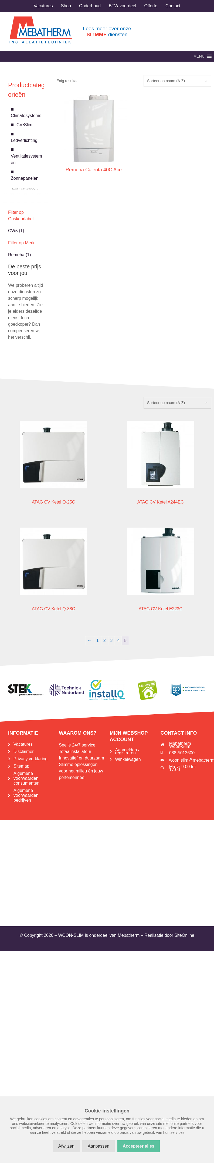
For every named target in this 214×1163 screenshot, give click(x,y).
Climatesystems (26, 115)
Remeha (16, 254)
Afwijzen (66, 1146)
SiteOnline (184, 935)
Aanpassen (98, 1146)
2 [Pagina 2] (104, 640)
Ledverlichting (24, 140)
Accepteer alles (138, 1146)
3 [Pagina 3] (111, 640)
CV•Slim (24, 124)
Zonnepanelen (24, 178)
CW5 (13, 230)
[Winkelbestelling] (177, 81)
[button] (199, 56)
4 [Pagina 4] (118, 640)
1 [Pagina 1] (97, 640)
